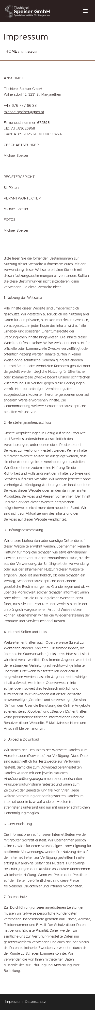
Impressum (14, 1002)
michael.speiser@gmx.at (24, 112)
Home (11, 51)
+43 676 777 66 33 (20, 106)
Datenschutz (35, 1002)
